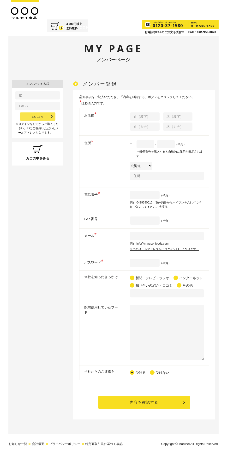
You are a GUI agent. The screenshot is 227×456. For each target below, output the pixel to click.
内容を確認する (144, 403)
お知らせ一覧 (17, 444)
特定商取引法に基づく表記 (104, 444)
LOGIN (37, 116)
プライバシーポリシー (64, 444)
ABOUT (58, 9)
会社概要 (38, 444)
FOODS (78, 9)
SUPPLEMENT (105, 9)
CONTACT (154, 9)
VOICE (131, 9)
